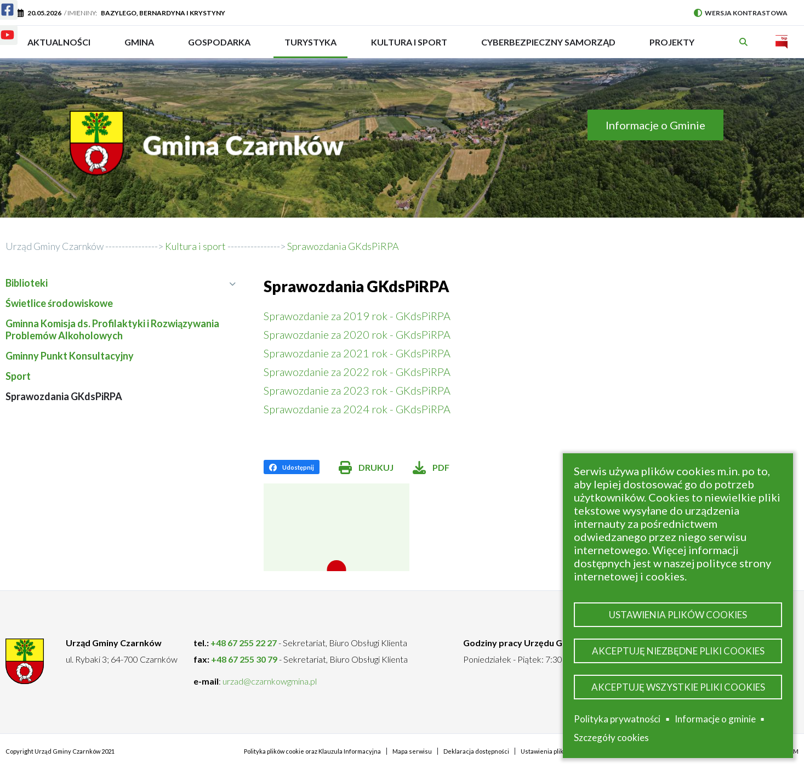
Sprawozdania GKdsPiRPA (63, 396)
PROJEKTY (671, 47)
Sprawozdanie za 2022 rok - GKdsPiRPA (357, 371)
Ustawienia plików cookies (678, 610)
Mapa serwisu (412, 751)
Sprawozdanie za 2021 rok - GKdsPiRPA (357, 353)
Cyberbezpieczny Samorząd (548, 47)
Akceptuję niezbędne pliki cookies (678, 648)
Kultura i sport (409, 47)
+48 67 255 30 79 (244, 659)
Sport (18, 376)
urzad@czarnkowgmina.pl (270, 681)
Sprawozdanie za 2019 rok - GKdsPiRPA (357, 315)
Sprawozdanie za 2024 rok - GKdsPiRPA (357, 408)
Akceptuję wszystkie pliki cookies (678, 686)
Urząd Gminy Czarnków (54, 246)
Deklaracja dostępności (476, 751)
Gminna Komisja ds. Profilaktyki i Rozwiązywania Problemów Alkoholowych (112, 329)
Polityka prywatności (617, 719)
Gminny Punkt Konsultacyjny (69, 356)
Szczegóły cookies (611, 737)
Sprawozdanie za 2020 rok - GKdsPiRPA (357, 334)
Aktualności (58, 42)
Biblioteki (120, 283)
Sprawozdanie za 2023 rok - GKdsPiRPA (357, 390)
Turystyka (310, 47)
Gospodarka (219, 47)
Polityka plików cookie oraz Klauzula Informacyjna (312, 751)
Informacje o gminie (715, 719)
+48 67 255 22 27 (243, 642)
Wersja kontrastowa (741, 13)
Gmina (142, 47)
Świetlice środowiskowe (59, 303)
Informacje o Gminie (655, 125)
